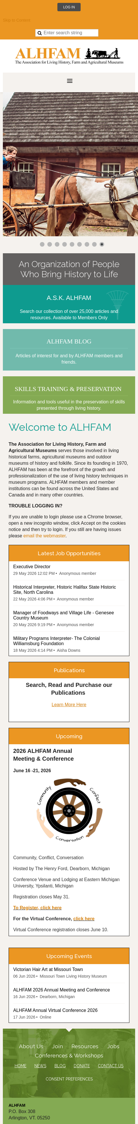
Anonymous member (77, 573)
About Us (31, 1046)
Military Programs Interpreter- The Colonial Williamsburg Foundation (56, 641)
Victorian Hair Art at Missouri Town (48, 969)
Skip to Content (16, 20)
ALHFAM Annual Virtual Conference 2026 (55, 1010)
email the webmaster (45, 535)
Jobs (113, 1046)
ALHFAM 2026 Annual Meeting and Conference (61, 989)
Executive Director (31, 566)
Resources (84, 1046)
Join (57, 1046)
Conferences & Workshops (69, 1055)
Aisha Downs (68, 650)
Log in (69, 7)
